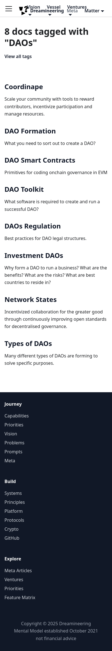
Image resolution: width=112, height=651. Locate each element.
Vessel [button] (53, 7)
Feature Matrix (19, 597)
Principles (14, 502)
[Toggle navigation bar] (10, 10)
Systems (13, 493)
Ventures (13, 579)
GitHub (11, 538)
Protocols (14, 520)
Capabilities (16, 416)
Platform (13, 511)
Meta (9, 461)
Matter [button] (92, 11)
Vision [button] (33, 7)
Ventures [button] (77, 7)
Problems (14, 443)
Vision (10, 434)
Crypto (11, 529)
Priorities (13, 425)
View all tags (18, 56)
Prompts (13, 452)
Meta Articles (18, 570)
